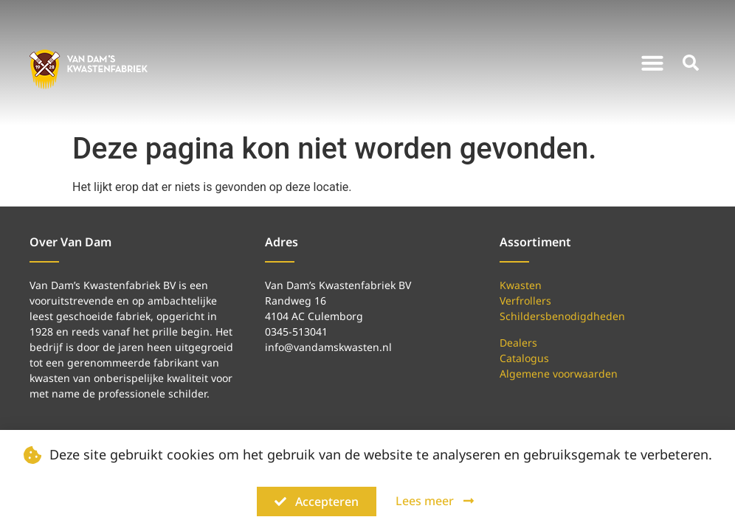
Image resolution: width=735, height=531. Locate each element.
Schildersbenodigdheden (562, 316)
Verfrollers (525, 301)
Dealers (518, 343)
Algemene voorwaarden (559, 374)
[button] (652, 62)
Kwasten (521, 285)
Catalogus (524, 358)
